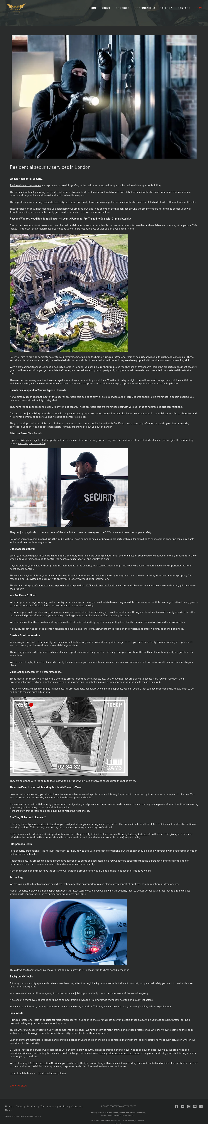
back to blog (18, 1085)
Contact (184, 7)
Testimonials (145, 7)
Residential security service (25, 185)
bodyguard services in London (42, 824)
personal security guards (49, 211)
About (106, 7)
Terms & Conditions (14, 1116)
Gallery (166, 7)
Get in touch (17, 1072)
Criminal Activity (121, 218)
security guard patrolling (31, 443)
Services (123, 7)
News (199, 7)
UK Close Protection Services (101, 585)
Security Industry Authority (133, 834)
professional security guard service (51, 585)
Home (93, 7)
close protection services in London (120, 1053)
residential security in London (59, 201)
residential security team (52, 1072)
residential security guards (56, 366)
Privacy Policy (34, 1116)
